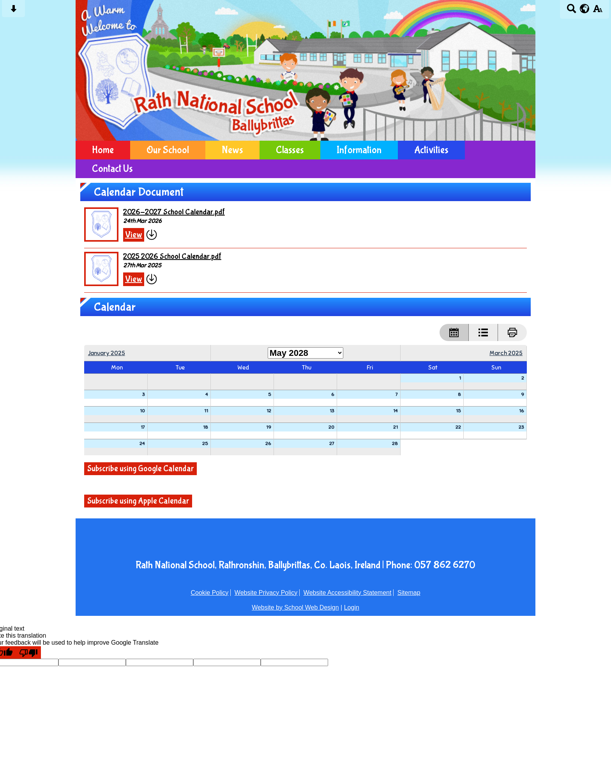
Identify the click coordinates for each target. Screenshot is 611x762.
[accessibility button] (597, 11)
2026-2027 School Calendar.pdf (174, 211)
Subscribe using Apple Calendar (138, 501)
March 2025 (506, 353)
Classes (290, 150)
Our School (168, 150)
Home (103, 150)
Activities (431, 150)
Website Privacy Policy (266, 592)
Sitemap (408, 592)
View (133, 235)
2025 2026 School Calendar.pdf (172, 256)
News (232, 150)
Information (359, 150)
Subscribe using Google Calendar (140, 469)
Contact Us (112, 169)
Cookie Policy (209, 592)
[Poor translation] (28, 652)
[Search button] (571, 11)
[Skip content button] (13, 11)
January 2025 (106, 353)
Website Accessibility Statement (348, 592)
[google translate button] (584, 8)
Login (351, 607)
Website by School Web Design (295, 607)
